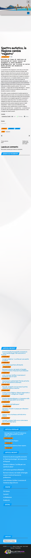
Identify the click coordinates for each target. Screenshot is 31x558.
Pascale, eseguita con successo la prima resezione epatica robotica (14, 387)
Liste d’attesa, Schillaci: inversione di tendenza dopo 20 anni (13, 375)
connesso (8, 149)
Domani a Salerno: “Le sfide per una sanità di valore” (15, 359)
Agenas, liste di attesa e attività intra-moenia (14, 415)
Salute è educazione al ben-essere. (15, 445)
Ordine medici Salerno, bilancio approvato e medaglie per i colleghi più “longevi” (15, 393)
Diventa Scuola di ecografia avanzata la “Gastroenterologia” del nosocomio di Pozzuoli (14, 353)
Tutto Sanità (9, 546)
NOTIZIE (17, 128)
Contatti (6, 494)
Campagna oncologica (11, 441)
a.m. (11, 56)
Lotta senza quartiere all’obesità (12, 365)
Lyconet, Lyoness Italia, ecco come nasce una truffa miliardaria (15, 421)
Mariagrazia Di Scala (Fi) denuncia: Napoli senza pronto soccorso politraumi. (15, 434)
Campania (8, 131)
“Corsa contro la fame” (4, 142)
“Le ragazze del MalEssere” (10, 404)
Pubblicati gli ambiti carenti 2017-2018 (25, 142)
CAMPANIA (11, 128)
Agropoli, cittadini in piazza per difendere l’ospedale (15, 409)
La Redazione (7, 497)
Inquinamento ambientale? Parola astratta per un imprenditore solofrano (15, 381)
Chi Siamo (6, 491)
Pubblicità (6, 500)
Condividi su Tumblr (6, 116)
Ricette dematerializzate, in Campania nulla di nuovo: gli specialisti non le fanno (15, 399)
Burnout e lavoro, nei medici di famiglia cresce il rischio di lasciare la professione (15, 370)
